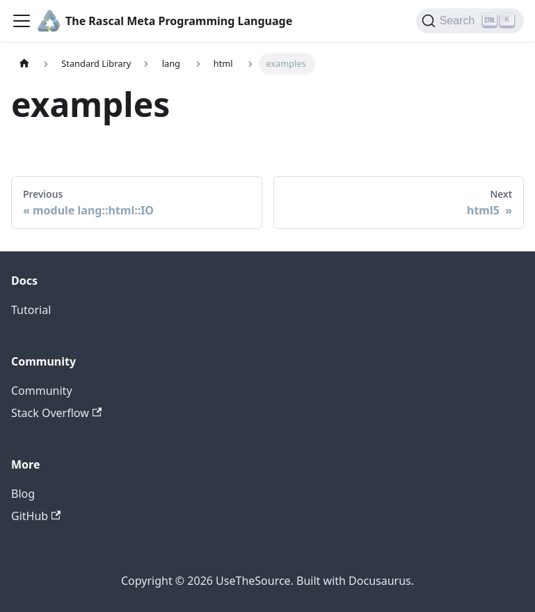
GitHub (36, 516)
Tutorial (31, 309)
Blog (23, 493)
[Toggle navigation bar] (21, 20)
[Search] (470, 20)
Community (41, 390)
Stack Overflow (56, 413)
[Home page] (24, 63)
